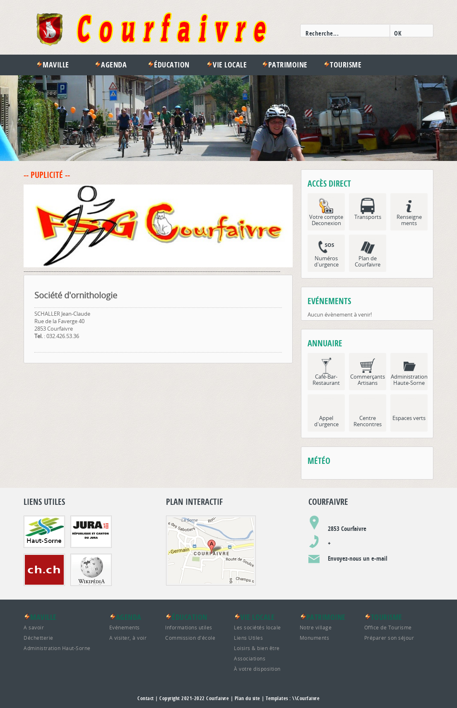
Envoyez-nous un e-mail (357, 558)
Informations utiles (188, 627)
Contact (145, 698)
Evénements (124, 627)
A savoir (34, 627)
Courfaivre (217, 698)
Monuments (315, 637)
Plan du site (247, 698)
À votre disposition (257, 668)
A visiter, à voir (128, 637)
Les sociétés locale (257, 627)
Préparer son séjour (389, 637)
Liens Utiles (248, 637)
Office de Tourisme (388, 627)
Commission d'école (190, 637)
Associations (249, 658)
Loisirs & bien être (257, 648)
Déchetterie (38, 637)
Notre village (316, 627)
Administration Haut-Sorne (57, 648)
